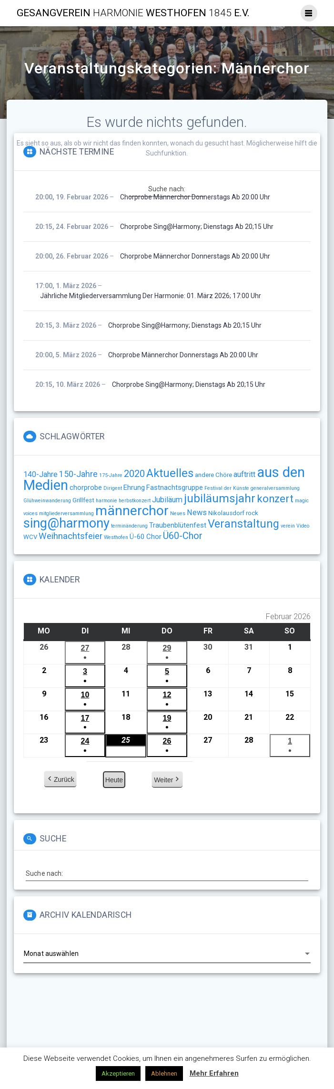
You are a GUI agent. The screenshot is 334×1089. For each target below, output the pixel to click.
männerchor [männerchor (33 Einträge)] (132, 511)
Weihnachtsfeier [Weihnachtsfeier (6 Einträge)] (70, 536)
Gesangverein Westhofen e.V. (133, 13)
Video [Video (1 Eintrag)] (302, 526)
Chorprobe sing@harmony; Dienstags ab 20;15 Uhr (196, 226)
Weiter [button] (167, 780)
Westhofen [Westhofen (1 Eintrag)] (116, 537)
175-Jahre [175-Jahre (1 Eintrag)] (110, 475)
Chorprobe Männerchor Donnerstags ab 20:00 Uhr (195, 197)
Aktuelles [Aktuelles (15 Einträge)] (169, 473)
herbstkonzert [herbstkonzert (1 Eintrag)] (135, 501)
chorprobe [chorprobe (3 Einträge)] (86, 487)
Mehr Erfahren (214, 1073)
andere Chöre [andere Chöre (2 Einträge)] (213, 474)
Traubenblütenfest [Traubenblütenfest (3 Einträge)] (177, 525)
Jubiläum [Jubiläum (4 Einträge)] (167, 499)
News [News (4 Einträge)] (197, 512)
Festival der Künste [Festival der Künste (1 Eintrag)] (226, 488)
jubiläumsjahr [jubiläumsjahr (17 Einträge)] (219, 498)
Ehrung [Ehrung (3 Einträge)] (134, 487)
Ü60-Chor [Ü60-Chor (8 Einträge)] (182, 535)
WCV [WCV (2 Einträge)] (30, 536)
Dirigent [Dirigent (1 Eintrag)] (112, 488)
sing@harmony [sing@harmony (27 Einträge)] (66, 523)
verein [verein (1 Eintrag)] (288, 526)
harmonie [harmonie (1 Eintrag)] (106, 501)
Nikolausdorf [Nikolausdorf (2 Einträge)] (226, 513)
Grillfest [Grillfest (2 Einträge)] (83, 500)
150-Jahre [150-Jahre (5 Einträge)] (78, 474)
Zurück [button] (60, 780)
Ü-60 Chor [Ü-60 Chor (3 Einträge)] (146, 536)
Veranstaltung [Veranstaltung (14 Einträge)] (243, 523)
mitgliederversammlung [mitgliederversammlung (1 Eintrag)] (66, 513)
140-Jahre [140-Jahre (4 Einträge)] (40, 474)
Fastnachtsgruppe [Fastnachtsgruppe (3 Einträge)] (174, 487)
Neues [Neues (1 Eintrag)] (177, 513)
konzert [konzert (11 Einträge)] (275, 499)
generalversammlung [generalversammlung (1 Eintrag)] (275, 488)
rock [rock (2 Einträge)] (252, 513)
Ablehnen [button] (164, 1073)
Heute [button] (114, 780)
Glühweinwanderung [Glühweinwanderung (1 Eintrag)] (47, 501)
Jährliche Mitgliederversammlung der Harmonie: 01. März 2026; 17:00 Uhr (150, 296)
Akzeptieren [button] (118, 1073)
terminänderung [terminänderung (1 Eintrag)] (129, 526)
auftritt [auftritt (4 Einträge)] (244, 474)
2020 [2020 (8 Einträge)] (134, 473)
